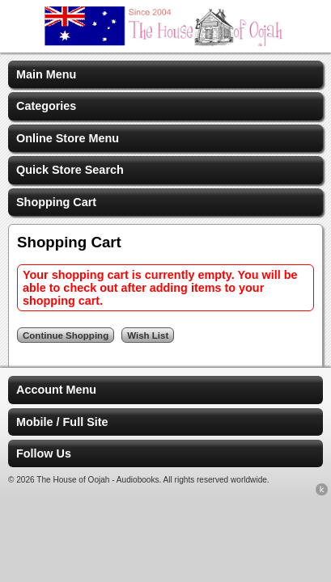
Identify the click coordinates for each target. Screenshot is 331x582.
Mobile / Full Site (62, 421)
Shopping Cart (56, 202)
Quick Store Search (70, 169)
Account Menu (56, 389)
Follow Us (43, 453)
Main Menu (46, 74)
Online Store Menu (67, 138)
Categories (46, 105)
